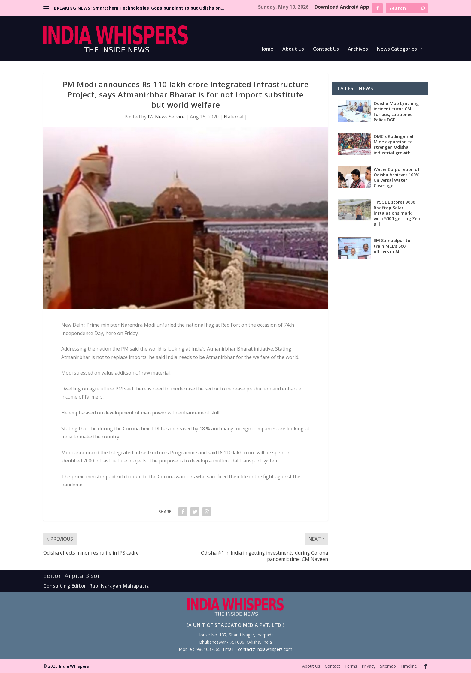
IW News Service (166, 116)
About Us (293, 49)
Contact (332, 666)
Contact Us (326, 49)
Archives (358, 49)
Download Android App (342, 7)
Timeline (408, 666)
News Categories (397, 49)
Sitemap (388, 666)
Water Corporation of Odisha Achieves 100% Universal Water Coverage (397, 177)
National (233, 116)
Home (266, 49)
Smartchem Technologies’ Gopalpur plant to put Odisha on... (158, 8)
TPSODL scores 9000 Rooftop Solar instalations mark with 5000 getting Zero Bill (398, 213)
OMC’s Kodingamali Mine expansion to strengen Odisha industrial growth (394, 144)
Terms (351, 666)
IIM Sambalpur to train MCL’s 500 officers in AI (392, 246)
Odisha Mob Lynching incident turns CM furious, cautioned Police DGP (396, 111)
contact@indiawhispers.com (265, 649)
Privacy (368, 666)
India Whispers (74, 666)
